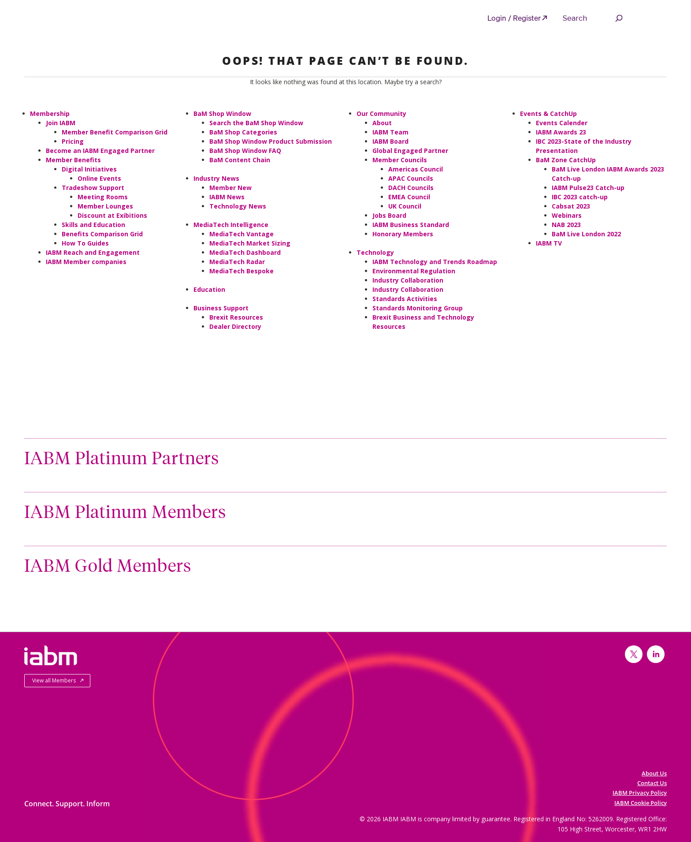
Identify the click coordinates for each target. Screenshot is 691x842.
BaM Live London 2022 (586, 234)
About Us (654, 773)
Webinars (567, 215)
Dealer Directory (235, 326)
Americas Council (415, 169)
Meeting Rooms (103, 197)
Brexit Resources (236, 317)
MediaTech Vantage (241, 234)
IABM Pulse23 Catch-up (588, 187)
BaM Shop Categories (243, 132)
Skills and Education (93, 224)
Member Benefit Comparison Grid (114, 132)
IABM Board (390, 141)
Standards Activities (404, 298)
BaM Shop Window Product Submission (270, 141)
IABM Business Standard (410, 224)
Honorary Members (402, 234)
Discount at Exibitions (112, 215)
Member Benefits (73, 160)
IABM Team (390, 132)
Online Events (99, 178)
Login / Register (514, 18)
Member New (230, 187)
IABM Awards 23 (561, 132)
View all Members (54, 680)
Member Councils (399, 160)
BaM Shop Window (222, 113)
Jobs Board (389, 215)
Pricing (73, 141)
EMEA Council (409, 197)
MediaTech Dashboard (245, 252)
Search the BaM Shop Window (256, 123)
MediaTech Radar (237, 261)
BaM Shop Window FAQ (245, 150)
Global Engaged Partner (410, 150)
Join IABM (60, 123)
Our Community (381, 113)
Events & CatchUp (548, 113)
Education (209, 289)
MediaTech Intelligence (230, 224)
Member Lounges (105, 206)
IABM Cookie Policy (640, 803)
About (382, 123)
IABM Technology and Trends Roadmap (434, 261)
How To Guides (85, 243)
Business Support (221, 308)
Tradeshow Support (93, 187)
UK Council (404, 206)
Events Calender (561, 123)
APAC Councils (410, 178)
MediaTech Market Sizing (249, 243)
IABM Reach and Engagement (93, 252)
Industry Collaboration (407, 280)
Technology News (237, 206)
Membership (50, 113)
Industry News (216, 178)
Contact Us (652, 783)
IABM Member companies (86, 261)
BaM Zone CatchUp (566, 160)
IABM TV (549, 243)
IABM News (227, 197)
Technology (375, 252)
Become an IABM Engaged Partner (100, 150)
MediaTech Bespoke (241, 271)
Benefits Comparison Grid (102, 234)
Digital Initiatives (89, 169)
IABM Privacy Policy (640, 793)
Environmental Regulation (413, 271)
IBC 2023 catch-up (580, 197)
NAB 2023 (566, 224)
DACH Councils (411, 187)
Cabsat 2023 (571, 206)
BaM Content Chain (239, 160)
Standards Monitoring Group (417, 308)
